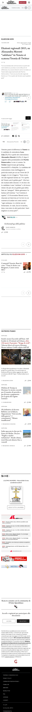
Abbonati (22, 2)
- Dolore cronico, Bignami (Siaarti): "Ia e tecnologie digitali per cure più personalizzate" (15, 534)
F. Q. (3, 62)
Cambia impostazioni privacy (11, 681)
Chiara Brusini (6, 402)
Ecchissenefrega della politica (14, 223)
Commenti (5, 136)
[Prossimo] (29, 244)
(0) (29, 380)
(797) (29, 272)
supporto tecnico (9, 656)
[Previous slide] (4, 97)
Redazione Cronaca (8, 445)
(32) (29, 445)
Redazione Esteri (7, 380)
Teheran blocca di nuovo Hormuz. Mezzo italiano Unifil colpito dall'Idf (15, 346)
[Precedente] (23, 244)
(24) (29, 402)
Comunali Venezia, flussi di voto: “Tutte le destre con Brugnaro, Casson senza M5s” (11, 266)
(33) (6, 232)
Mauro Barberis (10, 227)
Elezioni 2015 (7, 39)
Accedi (8, 621)
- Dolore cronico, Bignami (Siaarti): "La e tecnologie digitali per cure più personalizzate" (15, 539)
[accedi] (29, 2)
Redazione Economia (8, 424)
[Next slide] (28, 97)
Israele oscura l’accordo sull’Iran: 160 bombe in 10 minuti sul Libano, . (16, 340)
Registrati (23, 621)
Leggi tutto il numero (16, 507)
